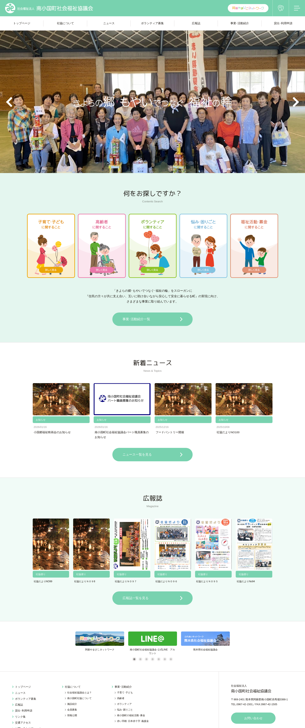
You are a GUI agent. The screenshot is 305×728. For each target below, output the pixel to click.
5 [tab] (158, 659)
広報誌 (19, 704)
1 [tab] (134, 659)
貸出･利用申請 (23, 710)
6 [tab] (164, 659)
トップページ (23, 686)
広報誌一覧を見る (135, 598)
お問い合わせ (253, 718)
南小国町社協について (79, 698)
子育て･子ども (125, 692)
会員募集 (72, 709)
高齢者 (120, 698)
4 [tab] (152, 659)
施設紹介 (72, 704)
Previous (9, 102)
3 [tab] (146, 659)
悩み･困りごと (125, 709)
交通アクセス (23, 722)
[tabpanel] (99, 643)
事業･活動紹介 (123, 686)
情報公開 (72, 715)
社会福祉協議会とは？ (79, 692)
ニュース (20, 692)
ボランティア (124, 704)
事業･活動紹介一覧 (136, 319)
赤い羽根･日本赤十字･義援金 (133, 721)
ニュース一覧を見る (136, 454)
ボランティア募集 (25, 698)
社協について (73, 686)
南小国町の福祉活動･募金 (131, 715)
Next (296, 102)
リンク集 (20, 716)
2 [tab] (140, 659)
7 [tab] (170, 659)
